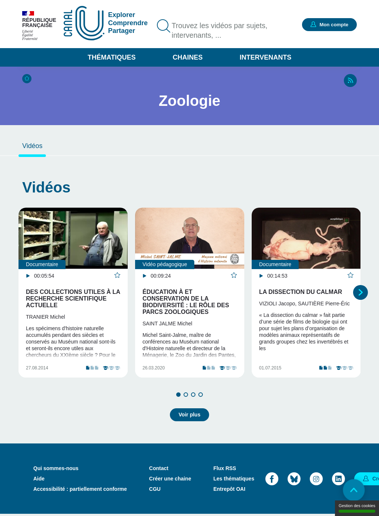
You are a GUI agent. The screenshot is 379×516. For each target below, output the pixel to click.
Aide (38, 480)
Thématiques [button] (112, 57)
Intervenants (266, 57)
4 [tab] (200, 397)
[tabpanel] (73, 294)
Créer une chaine (170, 480)
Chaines (187, 57)
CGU (155, 491)
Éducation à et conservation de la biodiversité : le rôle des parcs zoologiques (185, 302)
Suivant (360, 293)
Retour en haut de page (353, 490)
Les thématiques (233, 480)
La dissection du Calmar (300, 292)
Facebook (271, 480)
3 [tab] (193, 397)
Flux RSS (224, 470)
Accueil (26, 78)
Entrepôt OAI (229, 491)
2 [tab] (186, 397)
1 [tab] (178, 397)
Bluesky (294, 480)
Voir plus (190, 416)
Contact (158, 470)
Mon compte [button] (333, 24)
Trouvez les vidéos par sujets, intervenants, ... (220, 31)
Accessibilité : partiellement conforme (80, 491)
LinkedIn (338, 480)
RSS (350, 80)
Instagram (316, 480)
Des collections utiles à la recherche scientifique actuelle (73, 298)
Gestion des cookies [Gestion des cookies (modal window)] (357, 508)
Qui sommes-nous (55, 470)
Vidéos (32, 146)
